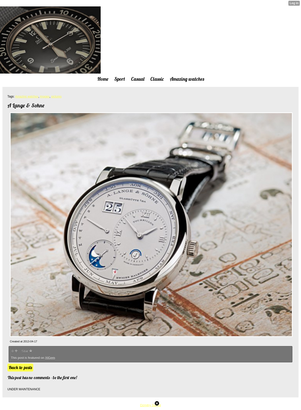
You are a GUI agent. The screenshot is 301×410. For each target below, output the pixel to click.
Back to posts (20, 367)
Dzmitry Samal (150, 405)
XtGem (50, 358)
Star (26, 351)
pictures (56, 96)
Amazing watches (26, 96)
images (45, 96)
